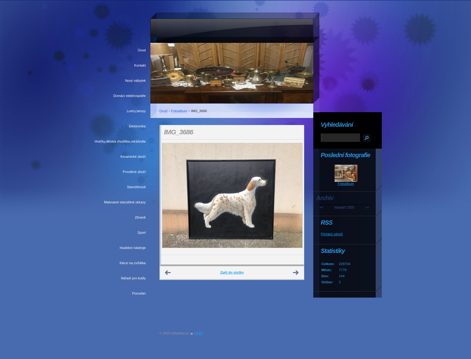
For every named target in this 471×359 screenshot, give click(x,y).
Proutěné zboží (134, 172)
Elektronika (137, 126)
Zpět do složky (232, 272)
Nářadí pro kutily (133, 278)
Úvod (142, 50)
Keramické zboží (133, 156)
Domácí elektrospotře (129, 96)
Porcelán (139, 293)
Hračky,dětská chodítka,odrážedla (120, 141)
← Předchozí (168, 272)
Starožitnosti (136, 187)
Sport (142, 232)
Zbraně (140, 217)
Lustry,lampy (136, 111)
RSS (199, 333)
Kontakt (140, 65)
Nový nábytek (135, 80)
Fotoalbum (179, 111)
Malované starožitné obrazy (125, 202)
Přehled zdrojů (332, 234)
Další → (296, 272)
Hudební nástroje (133, 248)
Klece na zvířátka (133, 263)
